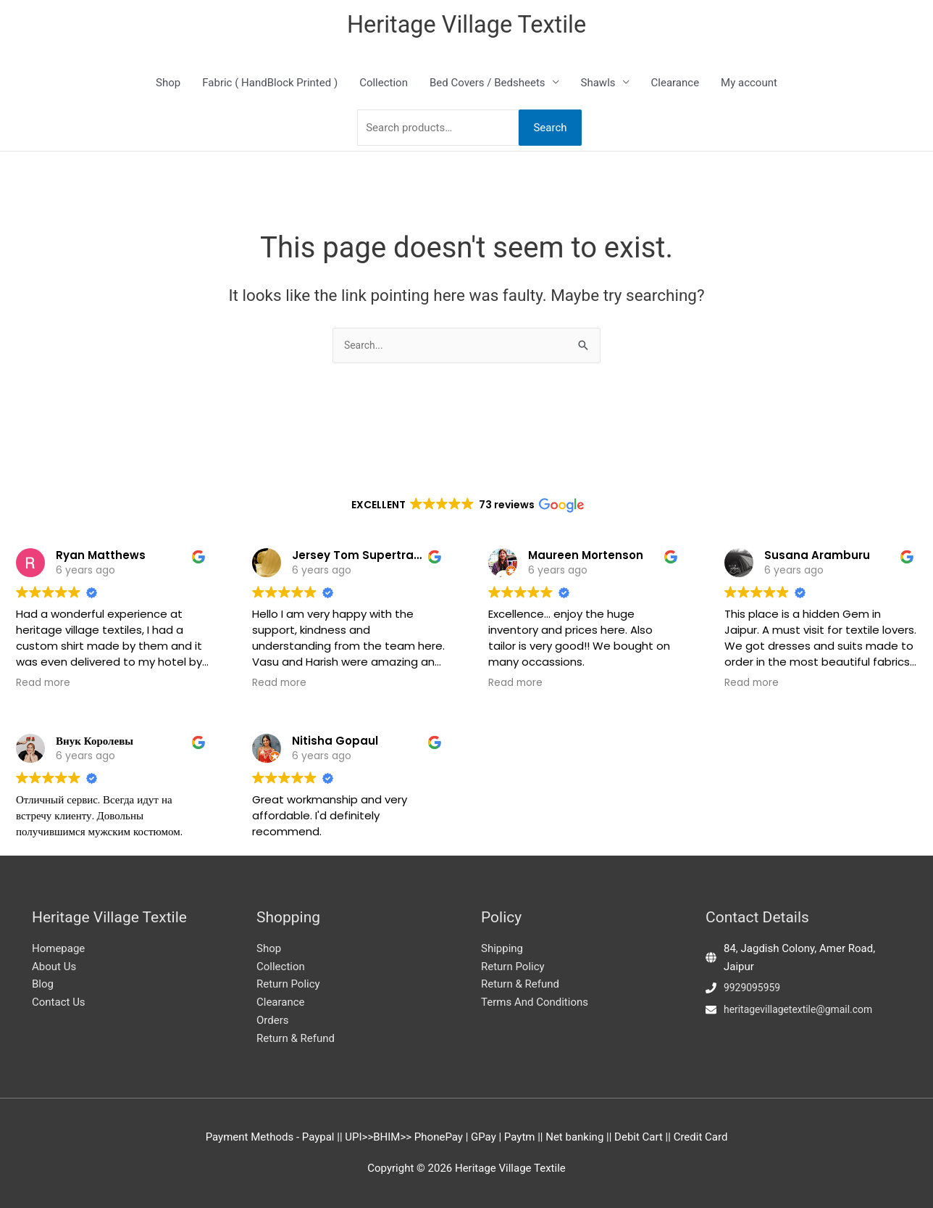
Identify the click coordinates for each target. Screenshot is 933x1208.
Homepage (58, 948)
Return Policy (288, 983)
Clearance (675, 84)
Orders (272, 1020)
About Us (54, 966)
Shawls (598, 84)
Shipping (502, 948)
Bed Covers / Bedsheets (487, 84)
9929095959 (754, 987)
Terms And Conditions (534, 1002)
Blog (43, 983)
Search (549, 129)
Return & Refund (295, 1038)
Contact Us (58, 1002)
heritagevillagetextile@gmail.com (804, 1009)
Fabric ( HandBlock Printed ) (270, 84)
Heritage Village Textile (467, 26)
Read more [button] (43, 646)
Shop (168, 84)
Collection (383, 84)
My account (749, 84)
